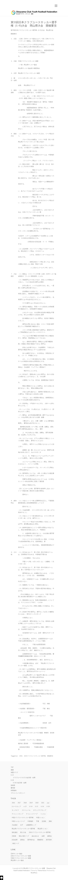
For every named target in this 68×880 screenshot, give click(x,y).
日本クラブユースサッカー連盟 (21, 856)
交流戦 (44, 821)
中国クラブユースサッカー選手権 (22, 818)
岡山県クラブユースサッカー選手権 (23, 829)
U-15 (12, 775)
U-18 (12, 780)
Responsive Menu (56, 5)
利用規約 (14, 790)
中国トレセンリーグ (18, 821)
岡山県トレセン (43, 829)
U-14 (30, 806)
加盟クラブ (14, 772)
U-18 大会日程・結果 (19, 783)
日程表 (14, 836)
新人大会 (23, 832)
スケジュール (26, 810)
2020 (36, 803)
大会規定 (15, 825)
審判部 (13, 788)
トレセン (43, 814)
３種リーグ (15, 843)
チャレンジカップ (17, 814)
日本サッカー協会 (16, 854)
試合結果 (15, 840)
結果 (43, 836)
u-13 (25, 806)
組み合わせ (35, 836)
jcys (48, 803)
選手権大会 (31, 840)
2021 (42, 803)
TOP (12, 767)
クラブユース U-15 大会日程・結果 (24, 778)
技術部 (13, 785)
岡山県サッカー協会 (17, 860)
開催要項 (50, 756)
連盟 (12, 770)
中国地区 (30, 821)
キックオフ (15, 810)
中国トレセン (40, 818)
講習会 (22, 840)
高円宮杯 (49, 840)
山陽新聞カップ (31, 825)
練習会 (49, 836)
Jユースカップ (16, 806)
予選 (37, 821)
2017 (19, 803)
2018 (20, 756)
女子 (21, 825)
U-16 (42, 806)
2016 (13, 803)
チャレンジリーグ (32, 814)
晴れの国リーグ (24, 836)
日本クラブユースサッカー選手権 (35, 756)
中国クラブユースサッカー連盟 (21, 858)
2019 (31, 803)
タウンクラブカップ (39, 810)
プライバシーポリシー (18, 793)
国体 (50, 821)
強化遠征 (15, 832)
